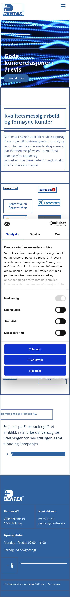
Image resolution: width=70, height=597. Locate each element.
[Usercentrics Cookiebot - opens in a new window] (50, 223)
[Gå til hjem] (13, 14)
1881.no (39, 584)
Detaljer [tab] (35, 234)
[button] (49, 6)
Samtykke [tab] (12, 234)
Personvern (54, 584)
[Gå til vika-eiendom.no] (10, 379)
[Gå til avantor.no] (10, 189)
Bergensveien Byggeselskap (18, 205)
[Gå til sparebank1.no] (47, 191)
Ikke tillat (35, 370)
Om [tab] (57, 234)
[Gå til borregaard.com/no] (49, 205)
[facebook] (12, 454)
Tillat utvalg (35, 359)
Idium (20, 584)
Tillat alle (35, 349)
